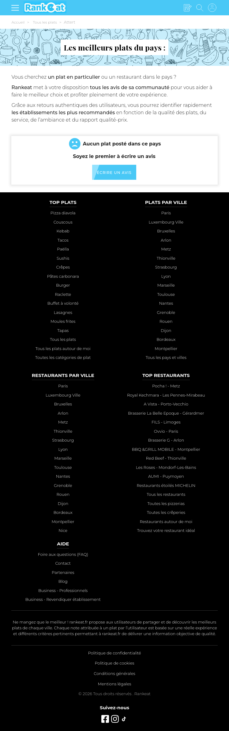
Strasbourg (166, 267)
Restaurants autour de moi (166, 521)
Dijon (166, 330)
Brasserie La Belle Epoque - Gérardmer (166, 413)
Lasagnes (63, 312)
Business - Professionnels (63, 590)
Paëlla (63, 249)
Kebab (63, 230)
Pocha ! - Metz (166, 385)
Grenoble (166, 312)
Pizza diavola (63, 212)
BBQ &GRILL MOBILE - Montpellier (166, 449)
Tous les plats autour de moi (63, 348)
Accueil (17, 22)
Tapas (63, 330)
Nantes (166, 303)
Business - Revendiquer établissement (63, 599)
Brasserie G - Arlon (166, 440)
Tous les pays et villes (166, 357)
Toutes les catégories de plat (63, 357)
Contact (63, 563)
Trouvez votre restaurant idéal (166, 530)
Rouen (166, 321)
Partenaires (63, 572)
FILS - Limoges (166, 422)
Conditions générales (114, 673)
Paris (166, 212)
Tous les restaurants (166, 494)
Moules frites (63, 321)
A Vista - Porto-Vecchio (166, 403)
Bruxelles (166, 230)
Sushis (63, 258)
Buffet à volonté (63, 303)
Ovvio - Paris (166, 431)
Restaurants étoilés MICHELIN (166, 485)
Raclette (63, 294)
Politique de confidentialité (114, 652)
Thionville (166, 258)
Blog (63, 581)
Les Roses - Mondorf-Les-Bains (166, 467)
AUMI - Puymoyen (166, 476)
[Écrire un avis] (187, 8)
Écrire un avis (114, 172)
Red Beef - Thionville (166, 458)
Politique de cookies (114, 663)
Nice (62, 530)
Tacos (63, 240)
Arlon (166, 240)
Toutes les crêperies (166, 512)
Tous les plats (45, 22)
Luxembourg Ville (166, 222)
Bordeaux (165, 339)
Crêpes (63, 267)
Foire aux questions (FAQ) (63, 554)
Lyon (166, 276)
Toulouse (166, 294)
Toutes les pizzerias (166, 503)
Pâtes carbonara (63, 276)
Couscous (63, 222)
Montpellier (166, 348)
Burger (63, 285)
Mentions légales (114, 683)
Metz (166, 249)
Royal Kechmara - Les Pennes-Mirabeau (166, 395)
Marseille (166, 285)
